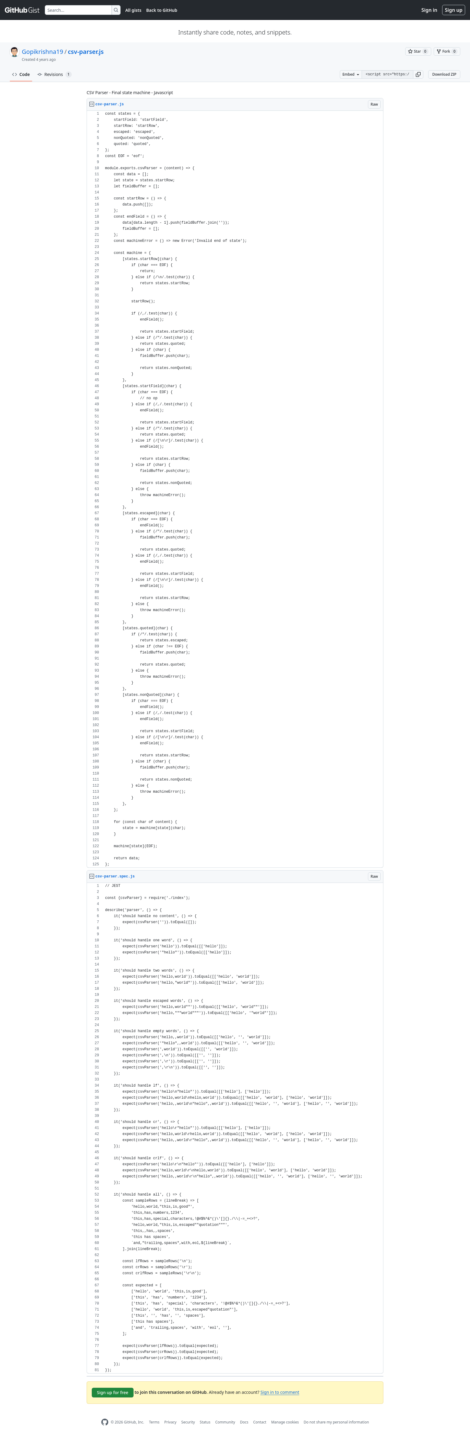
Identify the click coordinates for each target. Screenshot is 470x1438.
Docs (244, 1422)
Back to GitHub (161, 10)
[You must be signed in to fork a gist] (447, 51)
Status (205, 1422)
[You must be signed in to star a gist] (418, 51)
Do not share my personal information (336, 1422)
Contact (259, 1422)
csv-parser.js (86, 52)
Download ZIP (444, 74)
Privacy (170, 1422)
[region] (235, 489)
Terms (154, 1422)
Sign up (453, 10)
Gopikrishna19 (42, 52)
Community (225, 1422)
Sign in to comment (279, 1392)
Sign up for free (112, 1392)
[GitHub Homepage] (104, 1422)
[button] (418, 74)
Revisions (54, 74)
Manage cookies (285, 1422)
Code (21, 74)
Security (188, 1422)
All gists (133, 10)
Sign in (429, 10)
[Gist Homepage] (22, 10)
